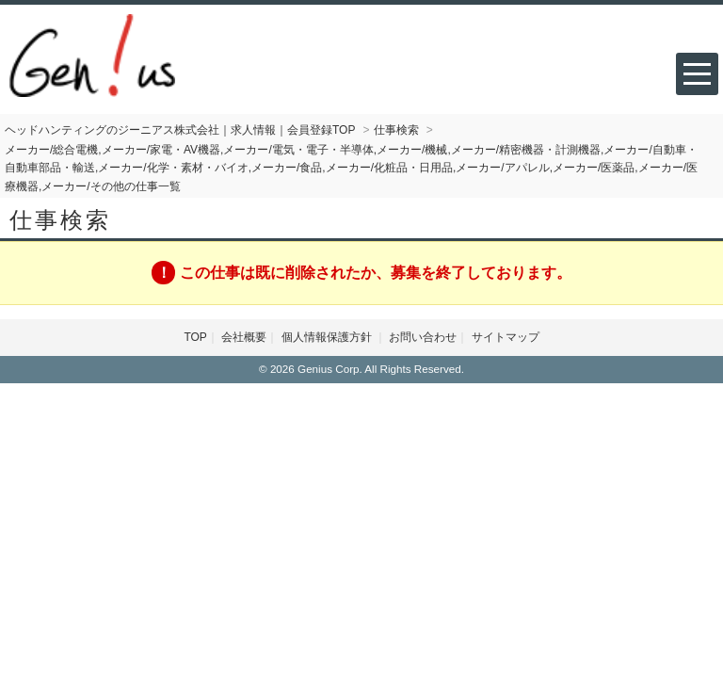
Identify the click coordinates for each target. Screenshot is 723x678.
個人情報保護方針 (328, 337)
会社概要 (243, 337)
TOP (195, 337)
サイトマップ (505, 337)
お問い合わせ (423, 337)
